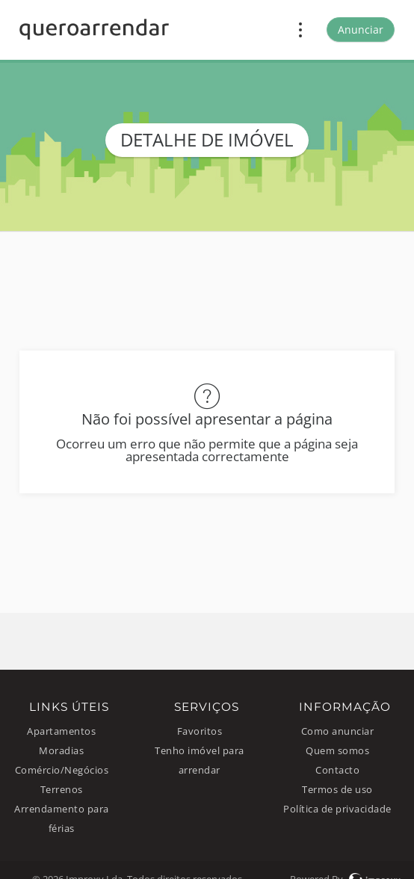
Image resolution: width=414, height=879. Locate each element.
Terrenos (61, 789)
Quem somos (337, 750)
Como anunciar (337, 731)
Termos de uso (337, 789)
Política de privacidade (337, 809)
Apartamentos (61, 731)
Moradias (61, 750)
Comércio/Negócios (62, 770)
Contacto (337, 770)
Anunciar (360, 29)
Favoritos (200, 731)
